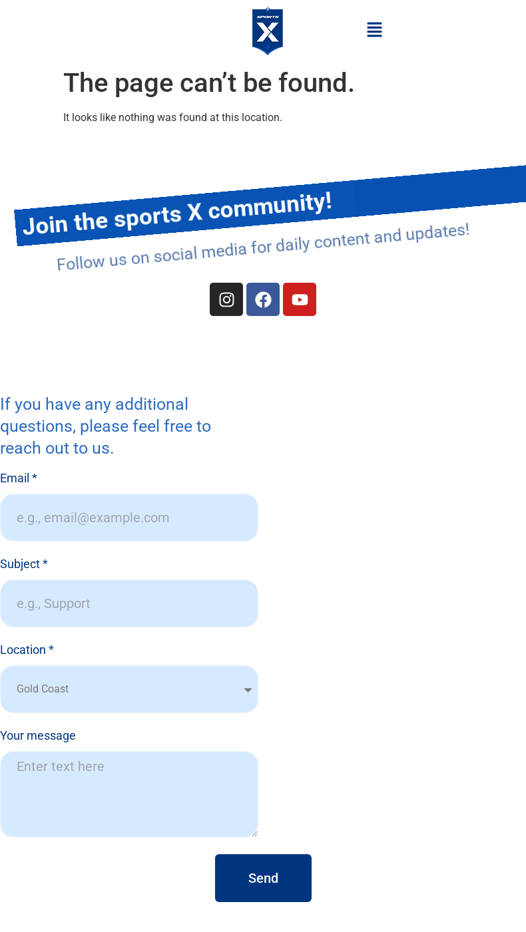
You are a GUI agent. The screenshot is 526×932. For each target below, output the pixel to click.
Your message (38, 736)
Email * (18, 478)
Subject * (24, 564)
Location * (27, 650)
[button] (374, 30)
